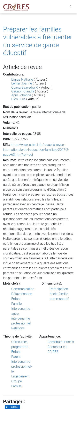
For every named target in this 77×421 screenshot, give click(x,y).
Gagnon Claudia (22, 91)
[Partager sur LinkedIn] (12, 407)
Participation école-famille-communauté (59, 294)
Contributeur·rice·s (60, 342)
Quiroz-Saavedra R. (24, 87)
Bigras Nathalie (22, 79)
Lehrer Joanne (21, 83)
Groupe (16, 381)
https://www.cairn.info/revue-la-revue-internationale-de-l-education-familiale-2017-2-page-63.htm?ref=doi (36, 149)
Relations (18, 328)
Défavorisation (21, 294)
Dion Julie (18, 99)
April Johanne (21, 95)
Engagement (20, 376)
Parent (16, 357)
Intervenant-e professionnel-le (21, 366)
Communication (22, 289)
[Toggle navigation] (70, 7)
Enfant (16, 299)
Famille (16, 304)
